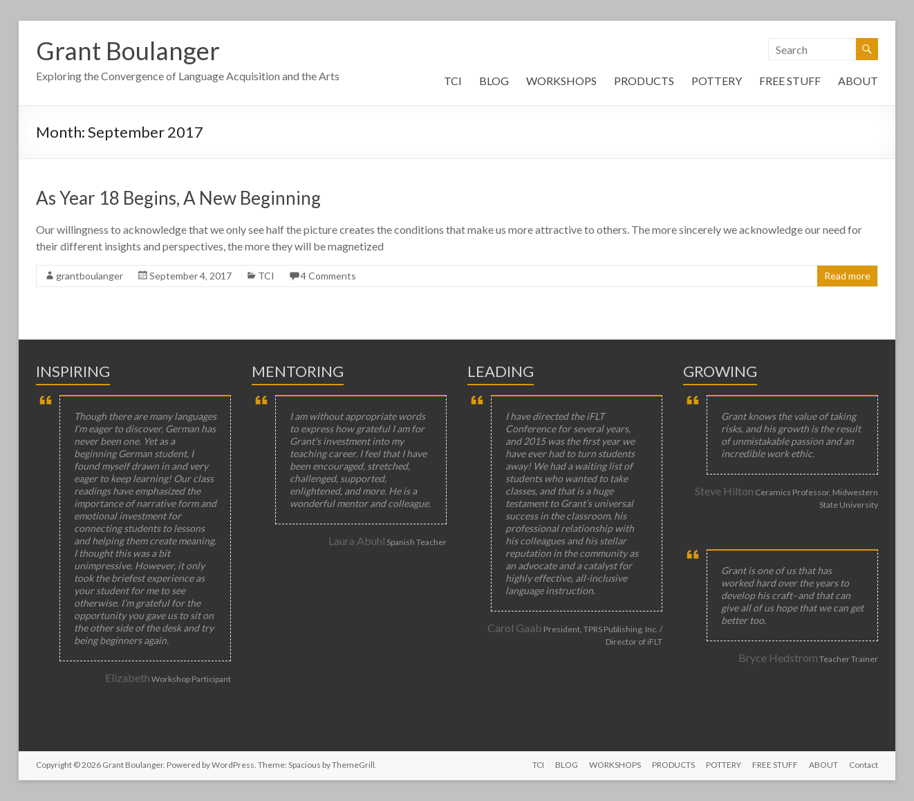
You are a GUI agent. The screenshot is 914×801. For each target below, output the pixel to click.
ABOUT (858, 80)
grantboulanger (89, 276)
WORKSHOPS (561, 80)
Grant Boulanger (128, 50)
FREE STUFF (790, 80)
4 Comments (328, 276)
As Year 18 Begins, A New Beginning (178, 198)
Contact (863, 764)
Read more (847, 276)
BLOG (494, 80)
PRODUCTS (644, 80)
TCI (453, 80)
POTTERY (716, 80)
